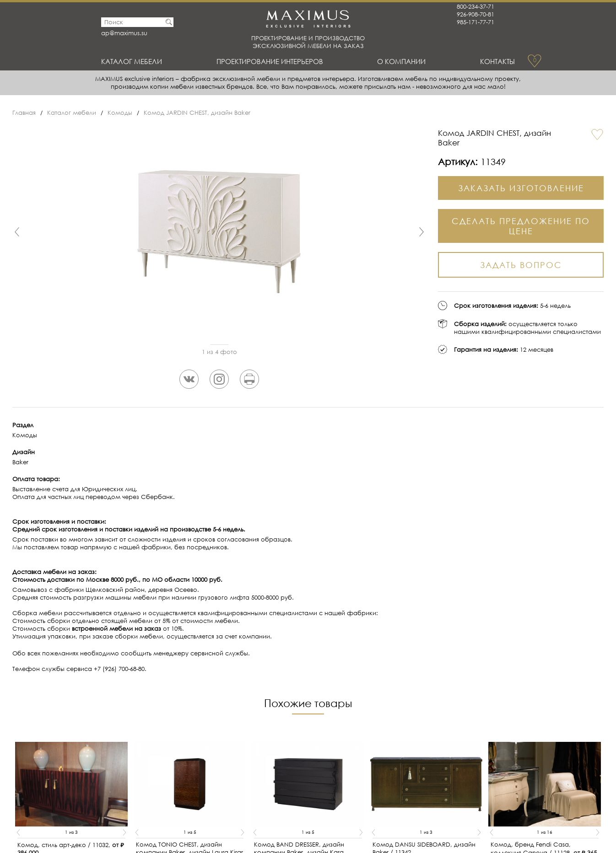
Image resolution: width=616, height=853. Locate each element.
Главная (24, 113)
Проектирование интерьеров (269, 61)
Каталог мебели (131, 61)
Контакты (497, 61)
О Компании (401, 61)
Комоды (120, 113)
